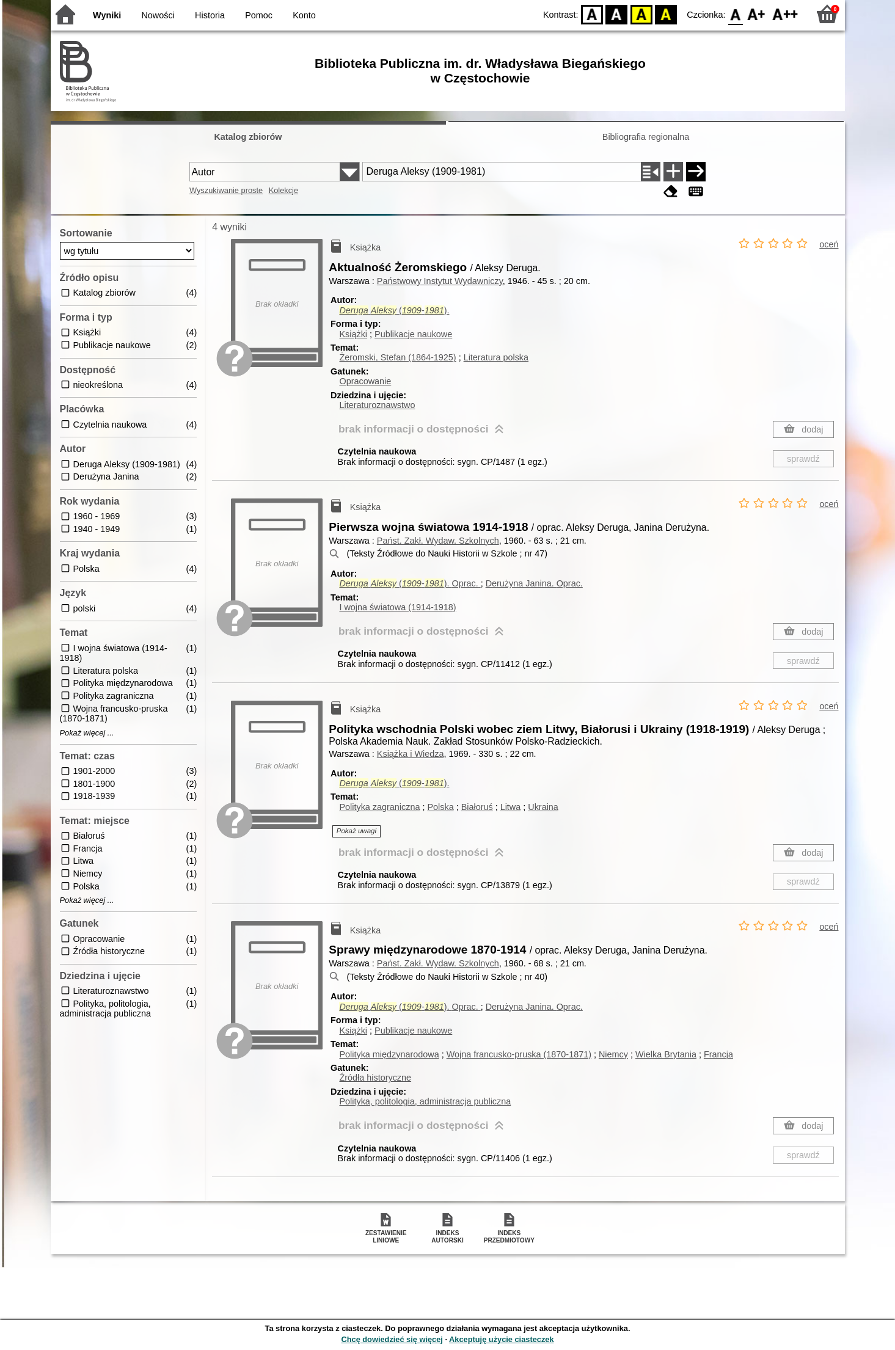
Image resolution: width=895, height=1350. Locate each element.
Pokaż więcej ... (87, 733)
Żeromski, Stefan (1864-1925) (397, 357)
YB (641, 14)
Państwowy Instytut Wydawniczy (440, 281)
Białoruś (477, 807)
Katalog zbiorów (248, 137)
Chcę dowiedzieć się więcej (391, 1339)
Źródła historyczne (375, 1077)
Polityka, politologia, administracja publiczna (425, 1101)
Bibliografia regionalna (645, 137)
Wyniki (107, 15)
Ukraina (543, 807)
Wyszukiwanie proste (226, 190)
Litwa (510, 807)
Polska (440, 807)
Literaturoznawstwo (377, 405)
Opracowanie (365, 381)
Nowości (157, 15)
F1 (756, 14)
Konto (304, 15)
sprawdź (803, 459)
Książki (353, 334)
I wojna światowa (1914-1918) (397, 607)
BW (617, 14)
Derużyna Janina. (534, 583)
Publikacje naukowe (413, 334)
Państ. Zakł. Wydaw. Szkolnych (438, 540)
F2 (785, 14)
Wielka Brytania (665, 1054)
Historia (210, 15)
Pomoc (258, 15)
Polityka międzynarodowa (389, 1054)
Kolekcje (283, 190)
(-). (394, 310)
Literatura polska (496, 357)
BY (666, 14)
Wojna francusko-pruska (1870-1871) (519, 1054)
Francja (718, 1054)
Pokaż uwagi (356, 830)
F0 (736, 14)
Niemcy (613, 1054)
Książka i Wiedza (410, 754)
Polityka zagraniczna (379, 807)
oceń (828, 244)
